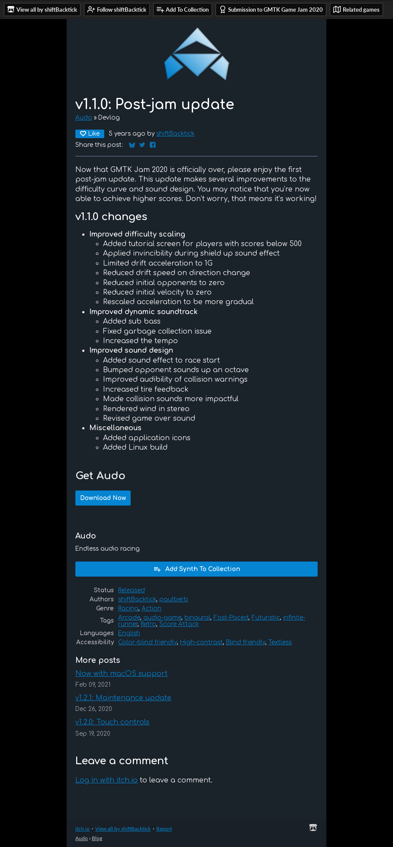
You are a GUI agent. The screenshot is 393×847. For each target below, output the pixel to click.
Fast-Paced (230, 617)
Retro (148, 624)
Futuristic (265, 617)
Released (131, 590)
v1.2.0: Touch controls (112, 722)
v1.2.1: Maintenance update (123, 698)
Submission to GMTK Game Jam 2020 (271, 9)
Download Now (103, 498)
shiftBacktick (175, 133)
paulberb (173, 599)
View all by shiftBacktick (123, 828)
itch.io (82, 828)
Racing (128, 608)
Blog (97, 838)
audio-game (162, 617)
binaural (197, 617)
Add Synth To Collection (196, 569)
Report (164, 828)
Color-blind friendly (147, 642)
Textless (280, 642)
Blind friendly (245, 642)
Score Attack (179, 624)
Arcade (129, 617)
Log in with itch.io (106, 780)
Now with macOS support (121, 674)
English (129, 633)
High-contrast (201, 642)
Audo (83, 117)
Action (151, 608)
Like (90, 133)
